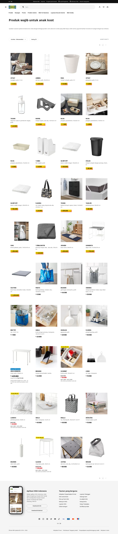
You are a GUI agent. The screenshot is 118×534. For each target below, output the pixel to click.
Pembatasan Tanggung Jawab (70, 530)
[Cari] (60, 7)
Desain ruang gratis (84, 1)
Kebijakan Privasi (57, 530)
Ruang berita (83, 501)
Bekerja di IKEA (63, 501)
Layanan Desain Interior (58, 13)
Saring (33, 39)
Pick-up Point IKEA (64, 499)
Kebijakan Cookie (105, 530)
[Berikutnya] (106, 45)
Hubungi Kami (83, 496)
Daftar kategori (63, 506)
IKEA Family (70, 13)
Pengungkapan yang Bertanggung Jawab (89, 530)
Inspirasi (43, 1)
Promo (24, 13)
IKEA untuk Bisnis (63, 496)
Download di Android (37, 510)
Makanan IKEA (36, 1)
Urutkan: (17, 39)
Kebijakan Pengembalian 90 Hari (67, 494)
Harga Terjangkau (84, 504)
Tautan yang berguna (68, 491)
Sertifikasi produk (84, 506)
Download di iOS (37, 506)
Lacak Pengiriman (64, 1)
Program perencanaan (51, 1)
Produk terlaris (32, 13)
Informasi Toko (74, 1)
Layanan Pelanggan (85, 494)
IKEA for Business (44, 13)
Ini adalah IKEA (84, 499)
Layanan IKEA (62, 504)
